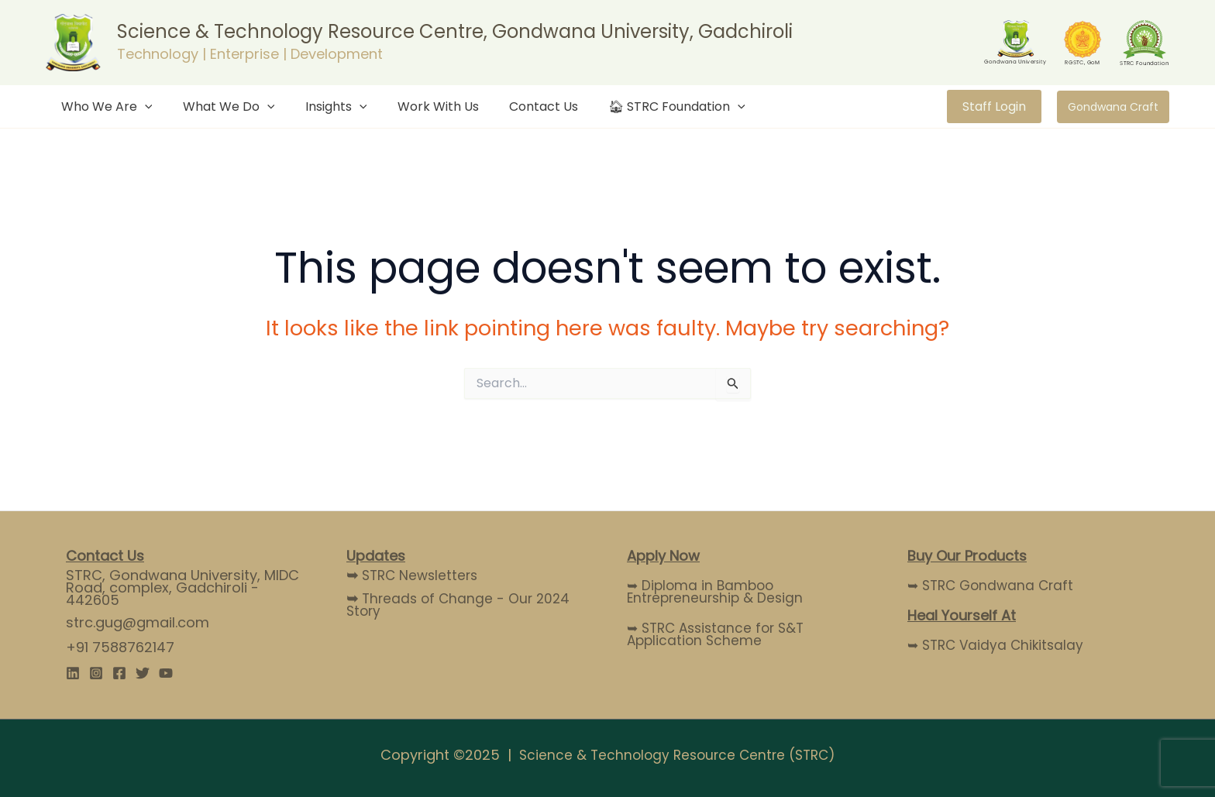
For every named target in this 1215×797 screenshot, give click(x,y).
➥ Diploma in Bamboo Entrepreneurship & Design (718, 591)
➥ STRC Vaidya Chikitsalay (998, 644)
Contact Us (518, 106)
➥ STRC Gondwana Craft (994, 585)
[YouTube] (166, 673)
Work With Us (418, 106)
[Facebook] (119, 673)
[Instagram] (96, 673)
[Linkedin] (73, 673)
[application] (142, 106)
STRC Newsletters (415, 575)
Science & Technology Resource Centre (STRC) (677, 754)
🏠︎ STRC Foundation (645, 106)
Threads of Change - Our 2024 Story (461, 604)
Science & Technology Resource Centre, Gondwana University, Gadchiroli (455, 31)
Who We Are (104, 106)
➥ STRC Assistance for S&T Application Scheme (720, 634)
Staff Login (994, 106)
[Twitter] (143, 673)
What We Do (220, 106)
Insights (322, 106)
